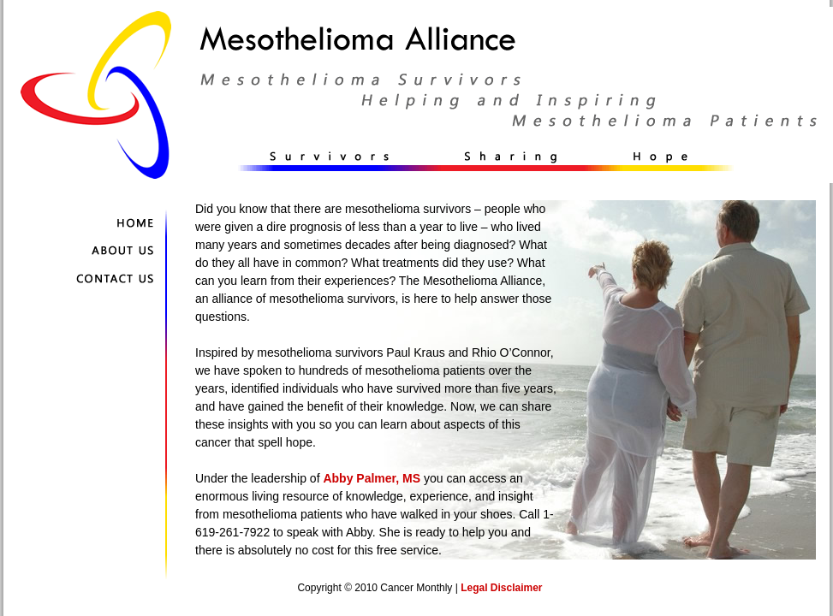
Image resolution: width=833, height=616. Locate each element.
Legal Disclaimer (501, 588)
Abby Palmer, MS (371, 478)
